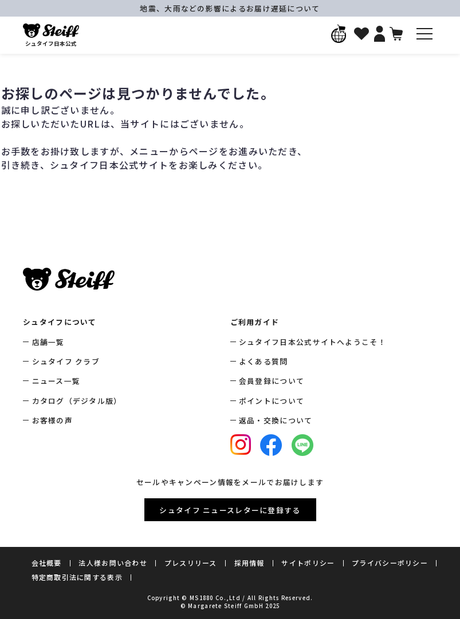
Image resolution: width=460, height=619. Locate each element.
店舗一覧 (48, 341)
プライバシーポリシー (390, 563)
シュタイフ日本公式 (51, 35)
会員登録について (271, 380)
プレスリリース (190, 563)
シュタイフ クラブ (66, 361)
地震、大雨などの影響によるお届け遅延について (230, 8)
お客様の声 (52, 420)
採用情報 (249, 563)
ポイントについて (271, 400)
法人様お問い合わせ (112, 563)
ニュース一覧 (56, 380)
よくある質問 (263, 361)
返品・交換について (276, 420)
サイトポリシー (308, 563)
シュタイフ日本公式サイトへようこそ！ (312, 341)
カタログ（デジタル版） (77, 400)
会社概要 (47, 563)
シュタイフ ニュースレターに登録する (229, 510)
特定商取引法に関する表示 (77, 577)
